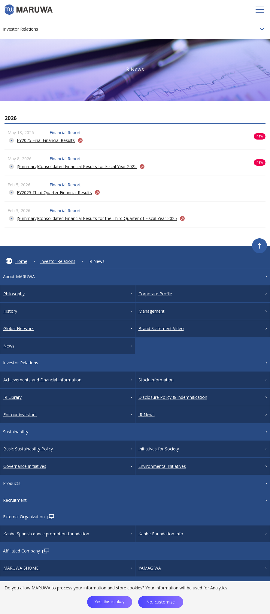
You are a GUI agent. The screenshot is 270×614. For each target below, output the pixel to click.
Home (16, 261)
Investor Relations (57, 261)
